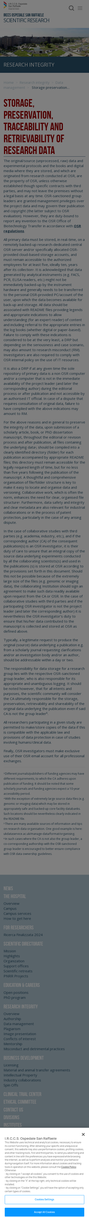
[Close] (83, 1138)
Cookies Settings (44, 1203)
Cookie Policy (68, 1170)
